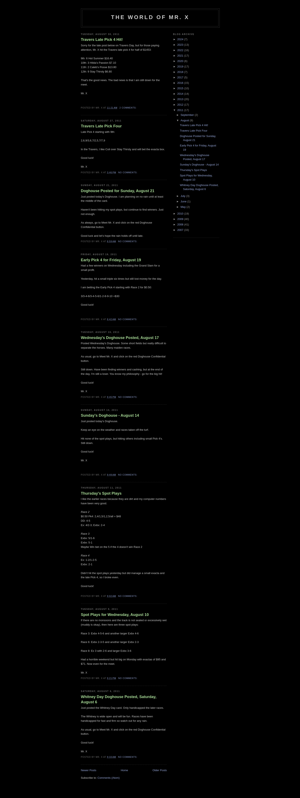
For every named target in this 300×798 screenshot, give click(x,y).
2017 (180, 77)
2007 (180, 230)
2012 (180, 104)
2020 (180, 61)
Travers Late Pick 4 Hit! (102, 40)
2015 (180, 88)
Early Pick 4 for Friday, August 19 (111, 260)
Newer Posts (88, 770)
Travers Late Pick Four (101, 126)
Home (124, 770)
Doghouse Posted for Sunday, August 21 (118, 191)
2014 (180, 93)
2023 (180, 44)
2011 (180, 110)
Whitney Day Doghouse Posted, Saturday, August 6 (118, 699)
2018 (180, 72)
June (184, 201)
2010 (180, 213)
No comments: (128, 172)
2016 (180, 82)
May (183, 206)
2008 (180, 224)
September (188, 114)
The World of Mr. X (150, 17)
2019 (180, 66)
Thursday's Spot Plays (101, 493)
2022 (180, 50)
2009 (180, 219)
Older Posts (160, 770)
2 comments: (128, 108)
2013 (180, 99)
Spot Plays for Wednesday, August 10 (115, 615)
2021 (180, 55)
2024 (180, 39)
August (185, 120)
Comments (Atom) (108, 777)
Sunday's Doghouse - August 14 (110, 415)
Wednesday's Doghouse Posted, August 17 (120, 338)
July (183, 196)
